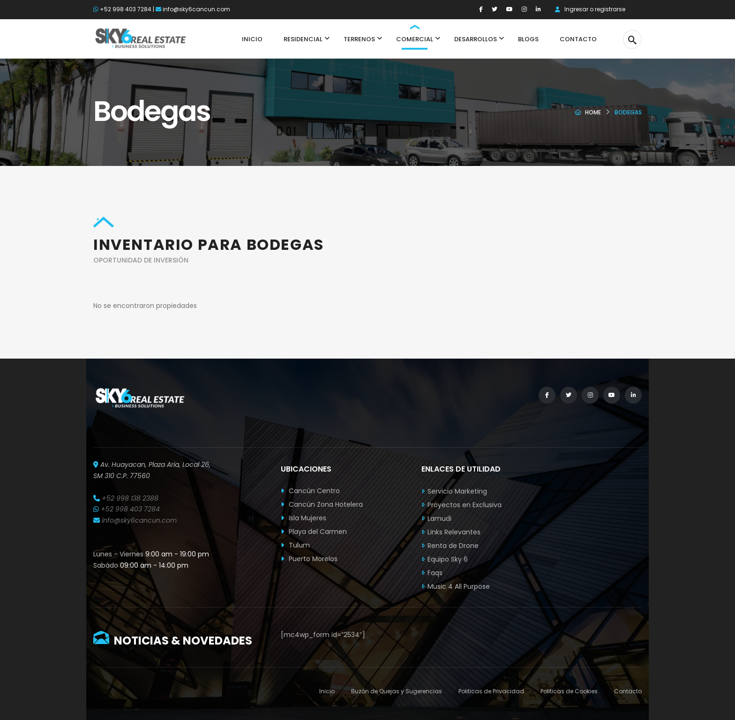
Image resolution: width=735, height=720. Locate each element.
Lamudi (439, 518)
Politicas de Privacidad (491, 691)
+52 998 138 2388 (130, 498)
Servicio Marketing (457, 491)
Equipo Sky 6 (448, 559)
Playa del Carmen (314, 531)
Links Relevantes (454, 532)
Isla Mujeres (303, 518)
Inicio (327, 691)
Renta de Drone (453, 545)
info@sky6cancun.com (196, 9)
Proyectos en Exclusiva (465, 505)
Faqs (435, 573)
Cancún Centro (310, 490)
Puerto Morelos (309, 558)
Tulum (295, 545)
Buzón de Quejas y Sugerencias (396, 691)
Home (593, 112)
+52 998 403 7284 (125, 9)
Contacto (628, 691)
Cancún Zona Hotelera (322, 504)
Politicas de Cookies (569, 691)
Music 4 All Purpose (459, 586)
